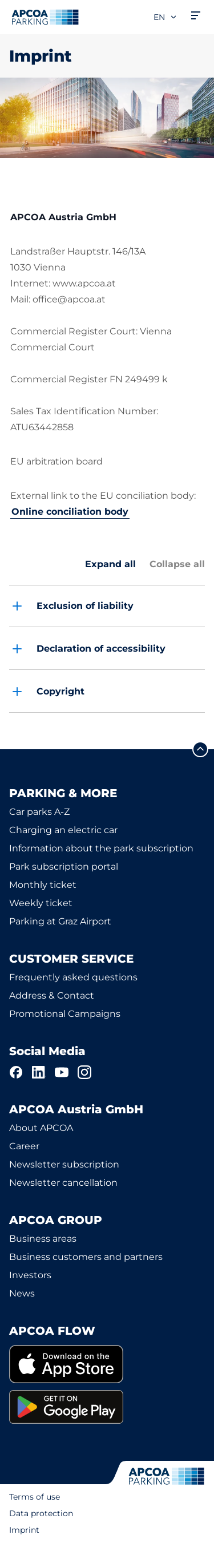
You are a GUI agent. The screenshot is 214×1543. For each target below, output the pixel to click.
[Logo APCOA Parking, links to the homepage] (45, 17)
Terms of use (34, 1497)
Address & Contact (51, 995)
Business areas (42, 1238)
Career (24, 1146)
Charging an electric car (63, 830)
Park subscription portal (63, 866)
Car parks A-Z (39, 811)
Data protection (41, 1513)
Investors (30, 1275)
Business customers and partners (86, 1256)
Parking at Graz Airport (60, 921)
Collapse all (177, 564)
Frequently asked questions (73, 977)
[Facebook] (16, 1072)
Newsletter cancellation (63, 1182)
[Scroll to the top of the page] (200, 749)
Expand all (110, 564)
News (22, 1293)
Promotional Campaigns (64, 1013)
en (165, 17)
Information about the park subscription (101, 848)
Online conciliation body (69, 511)
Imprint (24, 1530)
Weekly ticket (40, 903)
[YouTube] (61, 1072)
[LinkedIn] (39, 1072)
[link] (107, 1364)
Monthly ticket (42, 884)
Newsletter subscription (64, 1164)
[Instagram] (84, 1072)
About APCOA (41, 1127)
